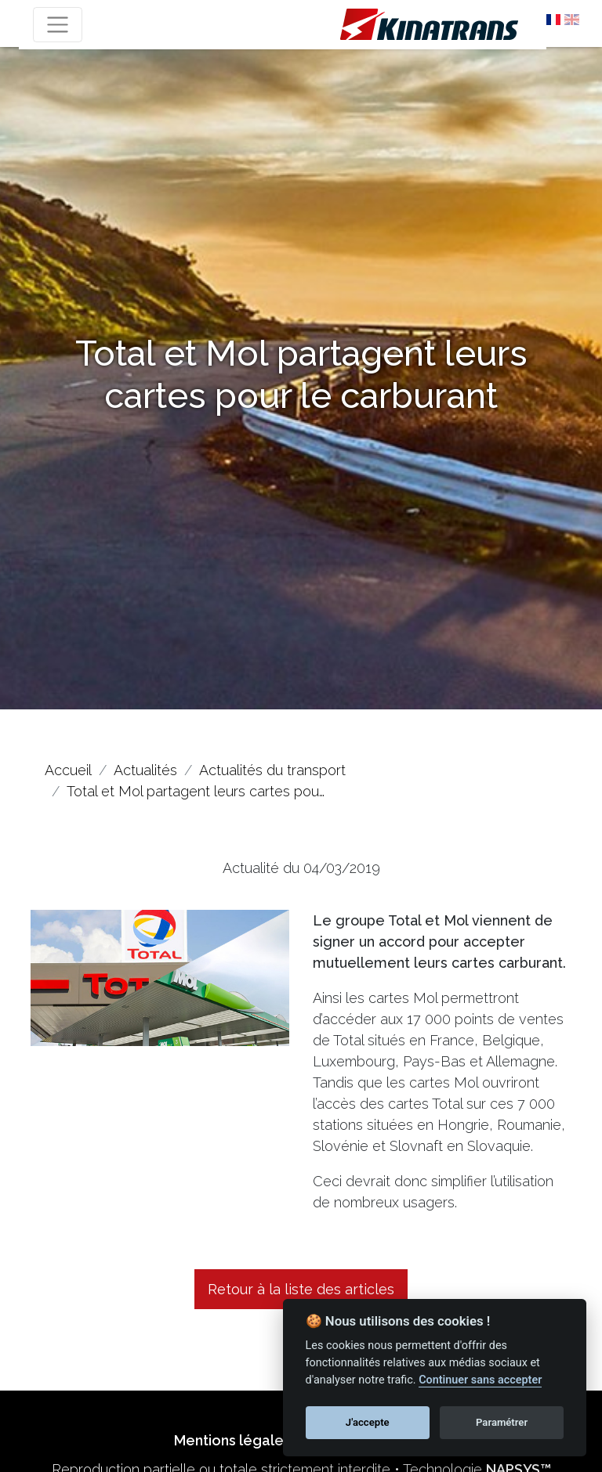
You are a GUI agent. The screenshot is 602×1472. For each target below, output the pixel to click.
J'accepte (368, 1422)
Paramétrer (502, 1422)
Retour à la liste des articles (301, 1289)
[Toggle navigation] (57, 24)
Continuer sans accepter (480, 1380)
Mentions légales (232, 1440)
